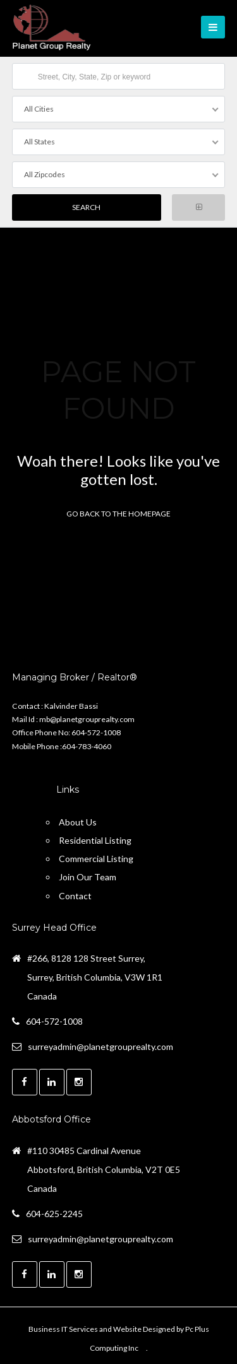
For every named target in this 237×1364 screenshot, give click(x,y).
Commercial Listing (96, 858)
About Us (78, 822)
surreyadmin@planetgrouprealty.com (100, 1046)
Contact (75, 895)
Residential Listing (95, 840)
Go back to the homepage (118, 513)
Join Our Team (87, 876)
